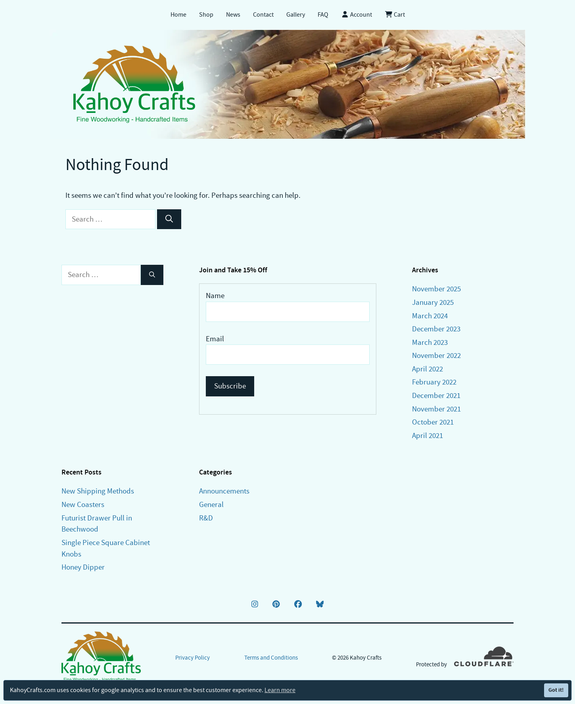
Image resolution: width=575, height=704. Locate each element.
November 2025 (436, 289)
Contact (263, 15)
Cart (395, 15)
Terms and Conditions (271, 658)
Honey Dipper (83, 567)
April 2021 (427, 435)
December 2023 (436, 329)
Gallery (295, 15)
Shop (206, 15)
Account (356, 15)
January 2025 (433, 302)
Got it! (556, 690)
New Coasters (82, 504)
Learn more (279, 690)
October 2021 (433, 422)
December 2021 (436, 395)
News (233, 15)
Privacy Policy (192, 658)
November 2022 (436, 355)
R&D (206, 518)
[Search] (169, 219)
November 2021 (436, 409)
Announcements (224, 491)
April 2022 (427, 369)
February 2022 (434, 382)
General (211, 504)
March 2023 (430, 342)
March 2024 (430, 316)
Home (178, 15)
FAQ (323, 15)
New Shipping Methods (97, 491)
